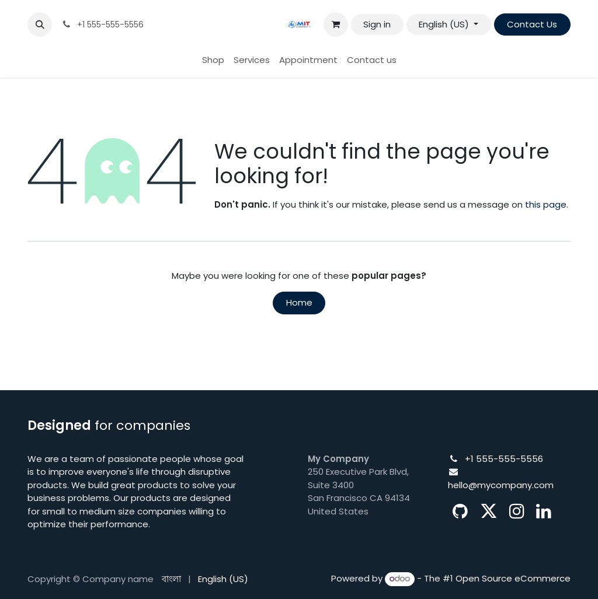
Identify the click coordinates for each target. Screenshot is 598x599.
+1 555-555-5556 (504, 459)
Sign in (377, 24)
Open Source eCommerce (513, 578)
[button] (39, 24)
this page (545, 204)
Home (299, 302)
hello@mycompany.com (501, 485)
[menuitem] (213, 60)
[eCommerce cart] (336, 24)
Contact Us (532, 24)
